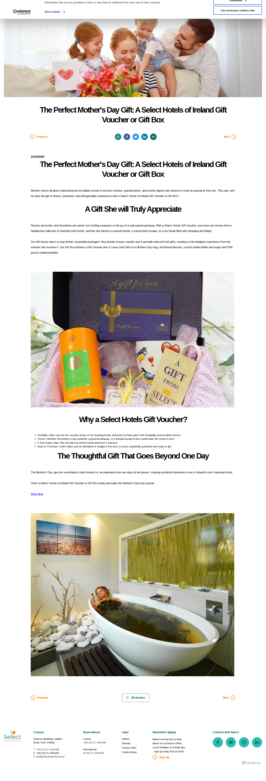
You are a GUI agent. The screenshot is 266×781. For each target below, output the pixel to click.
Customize (237, 18)
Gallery (125, 739)
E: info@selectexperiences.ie (49, 756)
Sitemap (126, 743)
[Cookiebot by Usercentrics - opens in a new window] (22, 30)
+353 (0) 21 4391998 (94, 742)
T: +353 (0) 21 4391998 (46, 749)
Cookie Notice (129, 752)
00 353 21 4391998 (93, 753)
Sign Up (161, 757)
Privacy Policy (129, 747)
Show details (52, 29)
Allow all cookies (237, 8)
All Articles (135, 697)
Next (230, 136)
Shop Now (37, 494)
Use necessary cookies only (238, 28)
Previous (39, 136)
